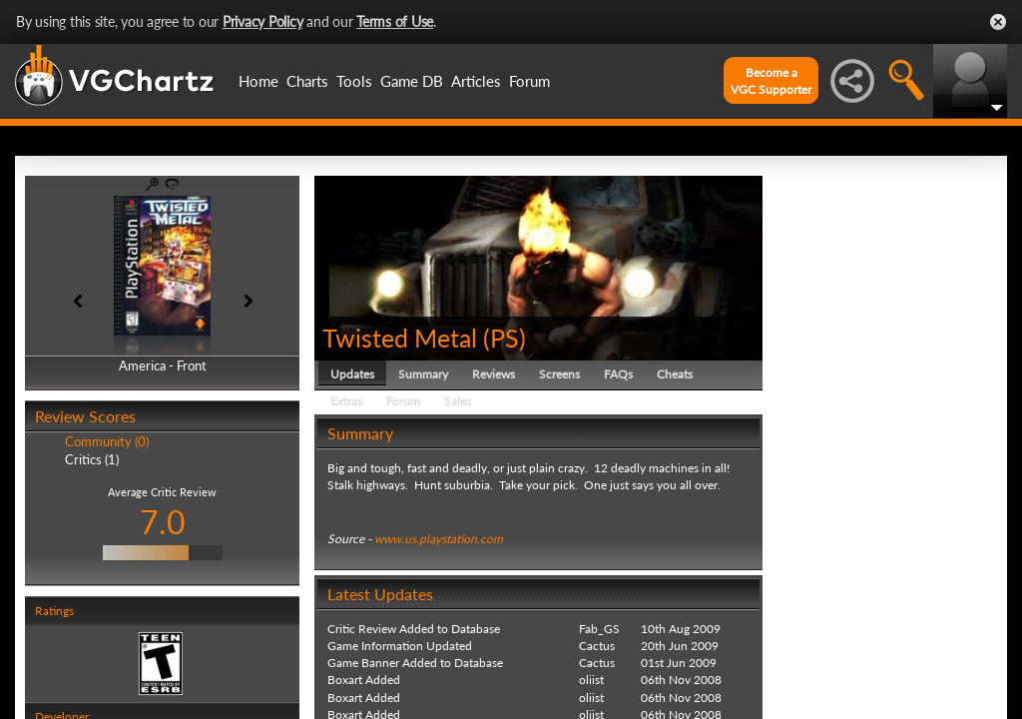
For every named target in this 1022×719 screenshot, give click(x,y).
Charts (307, 81)
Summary (423, 373)
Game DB (411, 81)
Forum (529, 81)
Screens (559, 373)
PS (504, 338)
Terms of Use (394, 21)
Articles (476, 81)
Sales (457, 400)
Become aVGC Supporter (771, 81)
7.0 (163, 521)
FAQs (618, 373)
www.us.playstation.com (438, 538)
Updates (352, 373)
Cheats (675, 373)
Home (258, 81)
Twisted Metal (399, 338)
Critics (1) (92, 459)
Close (998, 22)
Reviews (493, 373)
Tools (354, 81)
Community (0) (107, 441)
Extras (346, 400)
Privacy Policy (263, 21)
